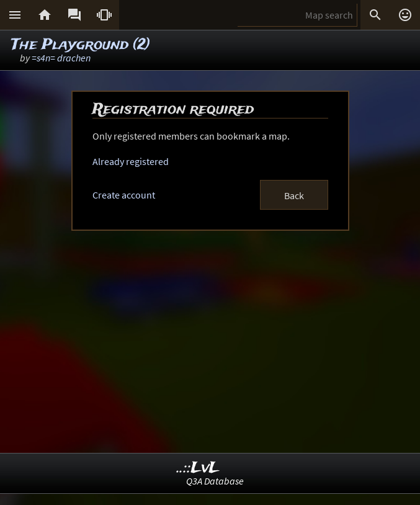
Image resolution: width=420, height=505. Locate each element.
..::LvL (198, 468)
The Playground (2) (80, 45)
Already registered (130, 161)
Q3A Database (215, 481)
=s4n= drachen (61, 57)
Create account (123, 195)
